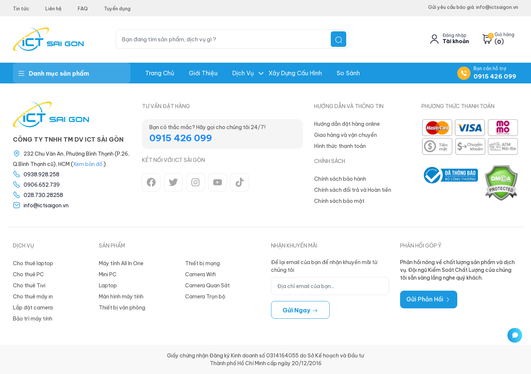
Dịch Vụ (243, 73)
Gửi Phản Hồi (428, 299)
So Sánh (348, 73)
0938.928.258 (41, 174)
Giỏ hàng (504, 34)
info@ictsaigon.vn (46, 205)
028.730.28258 (43, 195)
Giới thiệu (203, 73)
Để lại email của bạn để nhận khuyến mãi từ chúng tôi (324, 266)
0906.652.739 (42, 184)
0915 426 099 (494, 76)
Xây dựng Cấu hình (295, 73)
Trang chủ (159, 73)
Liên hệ (53, 8)
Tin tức (21, 8)
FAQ (83, 8)
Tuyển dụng (117, 8)
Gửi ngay (300, 310)
